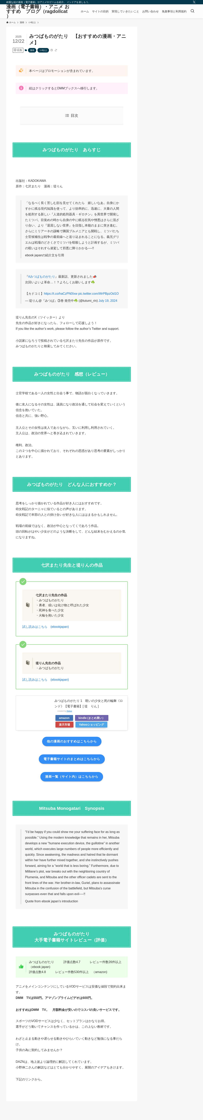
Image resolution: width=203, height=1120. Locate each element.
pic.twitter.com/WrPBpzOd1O (98, 293)
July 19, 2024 (108, 300)
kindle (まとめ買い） (92, 717)
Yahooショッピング (91, 724)
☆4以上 (43, 50)
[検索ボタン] (192, 11)
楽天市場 (64, 724)
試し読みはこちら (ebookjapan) (45, 626)
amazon (64, 717)
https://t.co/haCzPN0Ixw (60, 293)
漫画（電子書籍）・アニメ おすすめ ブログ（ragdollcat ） (38, 11)
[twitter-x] (194, 2)
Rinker (69, 711)
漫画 (32, 50)
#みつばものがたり (41, 276)
